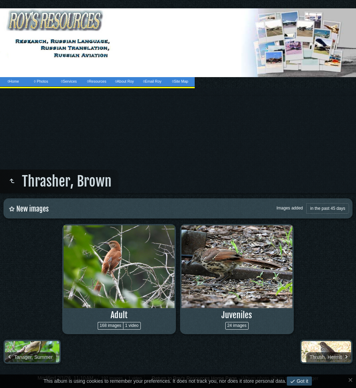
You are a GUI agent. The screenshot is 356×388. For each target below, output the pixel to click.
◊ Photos (41, 81)
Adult (119, 315)
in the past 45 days (327, 208)
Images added (289, 208)
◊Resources (96, 81)
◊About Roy (124, 81)
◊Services (68, 81)
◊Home (13, 81)
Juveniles (236, 315)
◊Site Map (180, 81)
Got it (301, 381)
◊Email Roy (152, 81)
